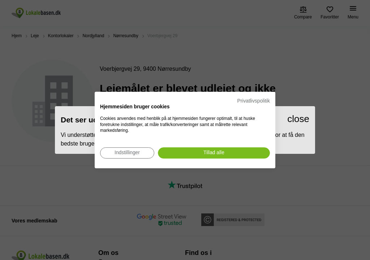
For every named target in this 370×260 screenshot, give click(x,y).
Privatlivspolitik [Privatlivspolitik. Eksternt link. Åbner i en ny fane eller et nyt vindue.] (253, 101)
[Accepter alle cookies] (214, 153)
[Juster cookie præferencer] (127, 153)
